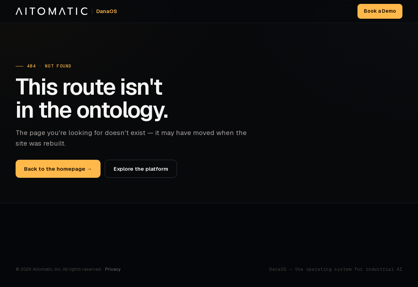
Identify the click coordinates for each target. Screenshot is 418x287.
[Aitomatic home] (66, 11)
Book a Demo (380, 11)
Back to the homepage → (58, 168)
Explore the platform (141, 168)
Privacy (113, 269)
